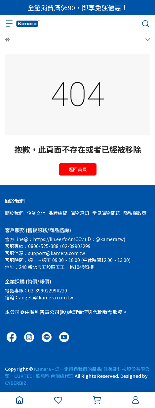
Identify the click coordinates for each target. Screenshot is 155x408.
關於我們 (14, 213)
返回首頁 (77, 169)
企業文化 (36, 213)
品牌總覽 (58, 213)
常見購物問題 (106, 213)
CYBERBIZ (15, 383)
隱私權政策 (134, 213)
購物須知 (79, 213)
